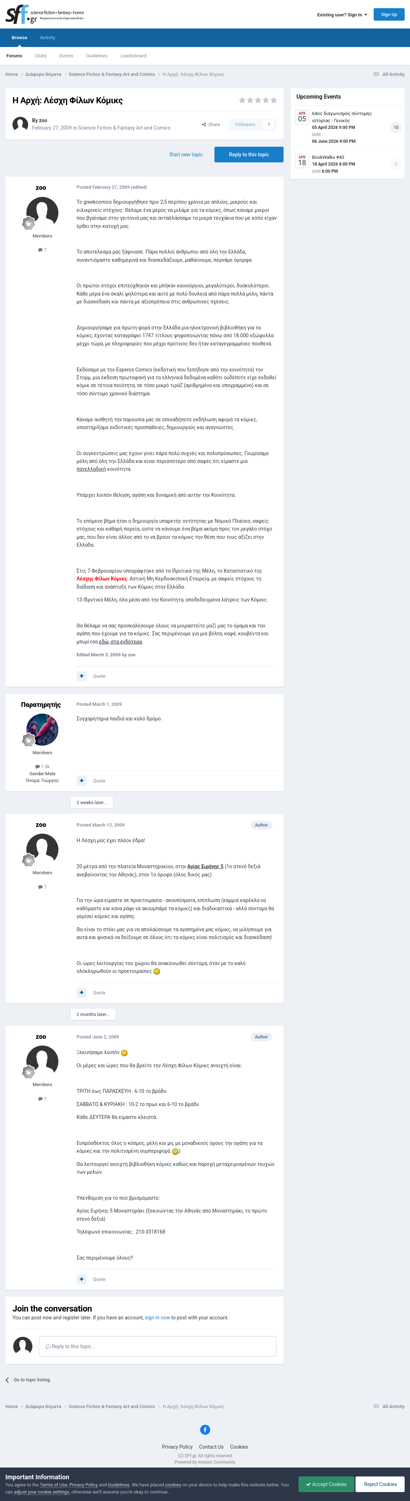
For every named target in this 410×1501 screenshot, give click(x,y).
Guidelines (97, 55)
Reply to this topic (249, 154)
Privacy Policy (177, 1447)
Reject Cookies (380, 1484)
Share (211, 124)
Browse (19, 41)
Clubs (41, 55)
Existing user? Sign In (342, 14)
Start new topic (186, 154)
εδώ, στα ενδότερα (120, 642)
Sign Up (389, 14)
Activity (47, 37)
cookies (173, 1484)
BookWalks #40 (328, 157)
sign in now (157, 1317)
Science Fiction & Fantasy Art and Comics (124, 128)
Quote (99, 676)
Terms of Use (53, 1484)
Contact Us (211, 1447)
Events (66, 55)
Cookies (239, 1447)
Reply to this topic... (70, 1346)
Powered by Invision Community (205, 1462)
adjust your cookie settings (41, 1492)
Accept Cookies (326, 1484)
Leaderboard (133, 55)
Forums (14, 55)
